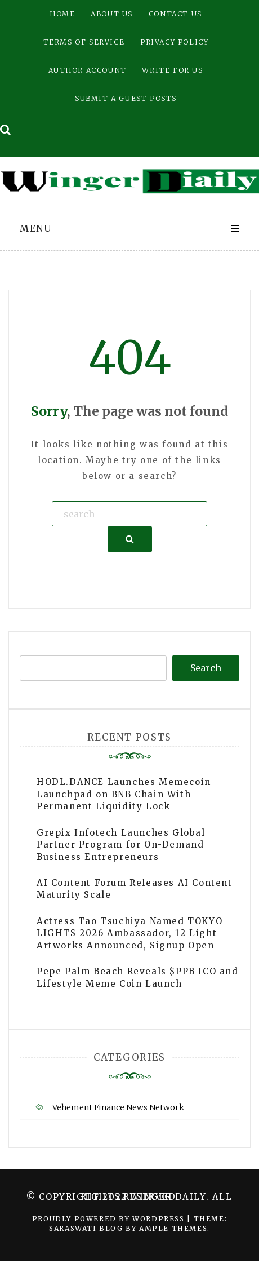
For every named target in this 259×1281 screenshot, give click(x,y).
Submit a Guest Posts (126, 98)
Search (205, 667)
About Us (112, 14)
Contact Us (175, 14)
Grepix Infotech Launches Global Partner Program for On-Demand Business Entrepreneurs (121, 844)
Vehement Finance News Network (118, 1107)
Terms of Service (84, 42)
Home (62, 14)
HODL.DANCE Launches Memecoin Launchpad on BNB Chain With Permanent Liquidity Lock (124, 794)
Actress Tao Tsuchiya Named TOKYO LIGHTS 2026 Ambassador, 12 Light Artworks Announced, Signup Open (129, 933)
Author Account (87, 70)
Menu (35, 228)
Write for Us (172, 70)
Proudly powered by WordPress (109, 1218)
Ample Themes (173, 1228)
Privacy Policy (174, 42)
